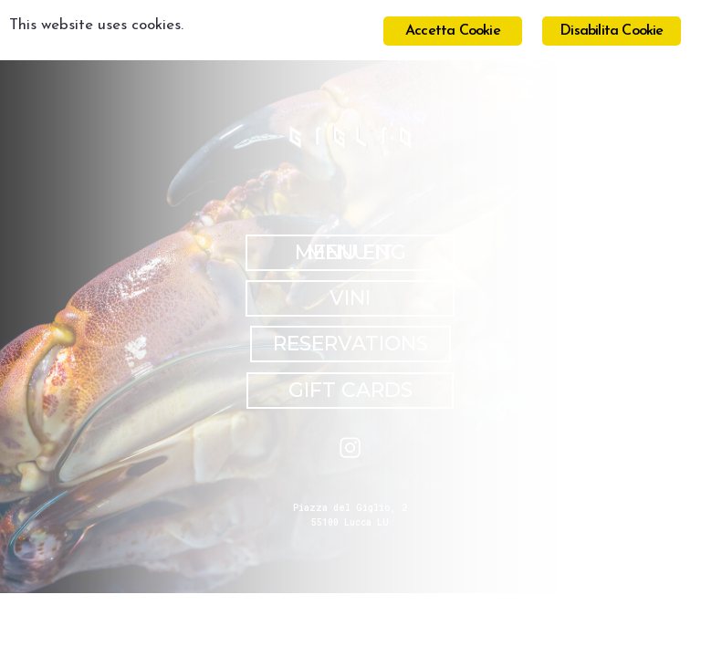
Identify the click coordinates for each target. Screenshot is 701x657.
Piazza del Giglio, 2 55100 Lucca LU (350, 515)
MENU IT (350, 252)
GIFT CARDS (350, 390)
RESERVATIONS (350, 343)
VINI (350, 298)
